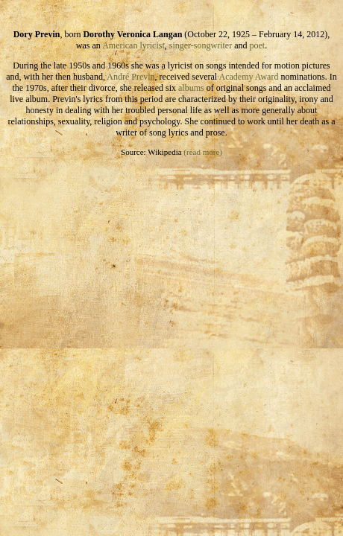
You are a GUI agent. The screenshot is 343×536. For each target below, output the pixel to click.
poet (257, 45)
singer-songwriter (200, 45)
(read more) (202, 151)
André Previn (130, 76)
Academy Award (249, 76)
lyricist (151, 45)
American (119, 45)
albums (191, 88)
